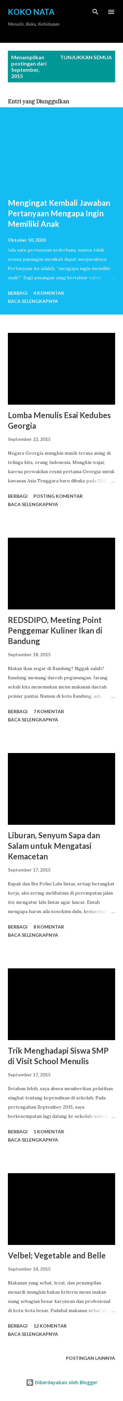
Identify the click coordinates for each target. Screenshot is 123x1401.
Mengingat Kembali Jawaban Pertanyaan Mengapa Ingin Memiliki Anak (59, 213)
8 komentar (48, 927)
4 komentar (48, 293)
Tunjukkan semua (86, 57)
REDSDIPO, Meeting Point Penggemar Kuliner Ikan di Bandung (55, 630)
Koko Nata (31, 11)
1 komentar (48, 1131)
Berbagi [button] (18, 293)
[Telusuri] (95, 12)
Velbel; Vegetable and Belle (57, 1255)
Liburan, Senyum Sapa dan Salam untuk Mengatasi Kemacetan (54, 845)
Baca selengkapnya (33, 301)
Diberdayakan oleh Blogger (61, 1382)
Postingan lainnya (90, 1358)
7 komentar (48, 711)
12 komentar (50, 1326)
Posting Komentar (58, 496)
